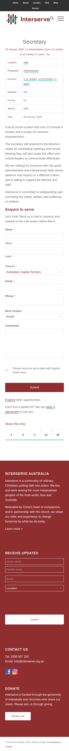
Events (35, 8)
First (8, 243)
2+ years (40, 54)
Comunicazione (54, 742)
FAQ (47, 3)
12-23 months (26, 54)
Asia (46, 49)
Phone (10, 296)
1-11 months (56, 49)
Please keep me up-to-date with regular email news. (36, 370)
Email (10, 281)
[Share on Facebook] (11, 434)
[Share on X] (23, 434)
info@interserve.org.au (29, 661)
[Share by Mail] (58, 434)
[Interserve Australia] (28, 18)
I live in (11, 266)
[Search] (50, 18)
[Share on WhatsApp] (34, 434)
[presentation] (33, 601)
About (26, 3)
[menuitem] (15, 3)
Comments (12, 325)
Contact (36, 3)
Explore (10, 399)
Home (15, 3)
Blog (56, 3)
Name (10, 229)
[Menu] (59, 18)
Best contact (13, 310)
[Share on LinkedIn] (46, 434)
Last (8, 256)
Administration (36, 49)
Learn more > (14, 528)
